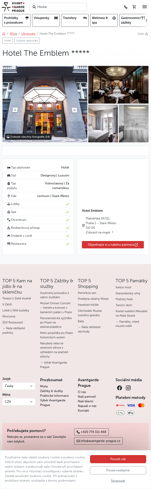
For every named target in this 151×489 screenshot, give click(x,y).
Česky (9, 386)
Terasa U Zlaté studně (16, 298)
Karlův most (123, 287)
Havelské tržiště (88, 305)
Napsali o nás (87, 406)
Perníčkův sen (87, 293)
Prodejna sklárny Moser (93, 299)
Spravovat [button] (118, 481)
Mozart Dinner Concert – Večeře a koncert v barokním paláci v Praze (56, 308)
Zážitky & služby (51, 391)
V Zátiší (7, 304)
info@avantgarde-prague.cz (98, 441)
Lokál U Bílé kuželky (15, 310)
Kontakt (83, 410)
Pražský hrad (124, 299)
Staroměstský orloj (128, 293)
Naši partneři (87, 396)
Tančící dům (124, 305)
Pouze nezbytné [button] (118, 470)
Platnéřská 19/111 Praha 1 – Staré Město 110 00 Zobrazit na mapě (101, 225)
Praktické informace (54, 395)
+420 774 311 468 (91, 432)
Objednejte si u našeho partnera (113, 244)
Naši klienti (85, 401)
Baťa (81, 321)
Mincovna (8, 316)
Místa (44, 386)
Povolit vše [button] (118, 459)
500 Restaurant (12, 322)
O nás (82, 392)
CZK (8, 401)
